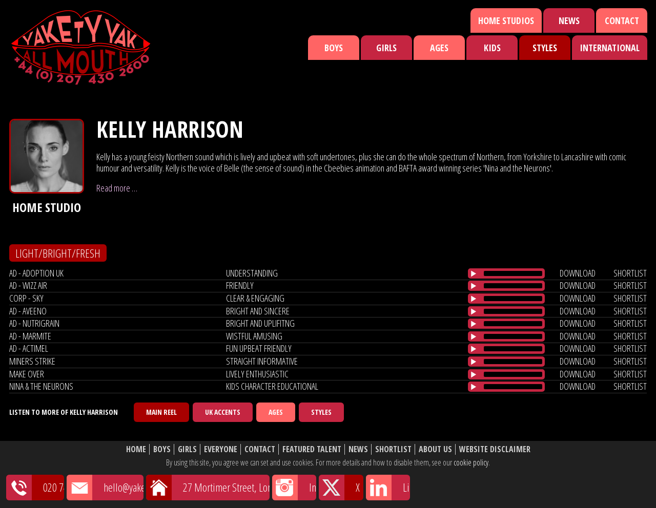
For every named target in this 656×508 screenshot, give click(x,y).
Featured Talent (311, 449)
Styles (544, 47)
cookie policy (471, 462)
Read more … (116, 188)
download (578, 273)
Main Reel (161, 412)
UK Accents (222, 412)
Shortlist (393, 449)
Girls (386, 47)
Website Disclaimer (494, 449)
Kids (492, 47)
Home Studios (506, 20)
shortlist (630, 273)
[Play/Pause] (473, 273)
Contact (622, 20)
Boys (333, 47)
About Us (435, 449)
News (569, 20)
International (610, 47)
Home (136, 449)
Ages (439, 47)
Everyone (220, 449)
